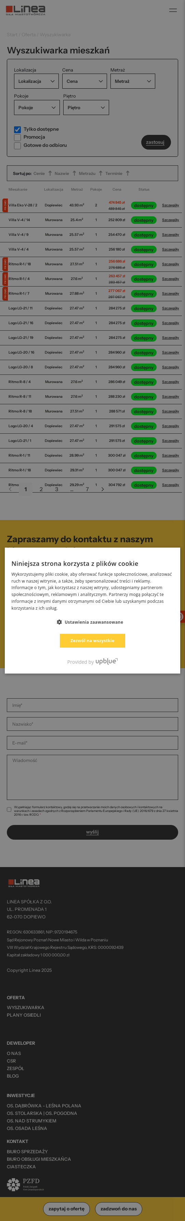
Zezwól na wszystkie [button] (92, 640)
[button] (92, 621)
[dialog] (93, 610)
